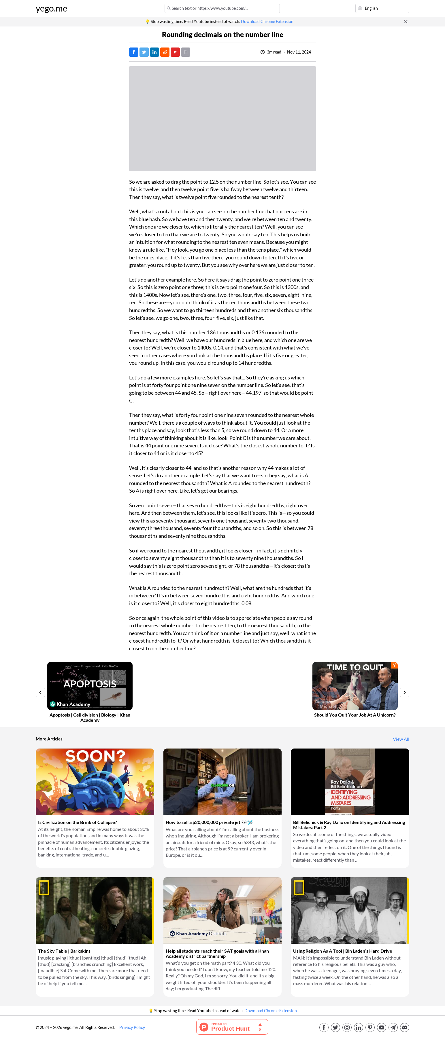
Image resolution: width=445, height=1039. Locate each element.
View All (401, 739)
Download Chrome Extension (267, 21)
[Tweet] (144, 52)
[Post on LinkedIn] (154, 52)
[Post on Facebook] (133, 52)
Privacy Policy (132, 1027)
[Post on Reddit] (164, 52)
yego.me (51, 8)
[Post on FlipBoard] (175, 52)
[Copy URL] (185, 52)
